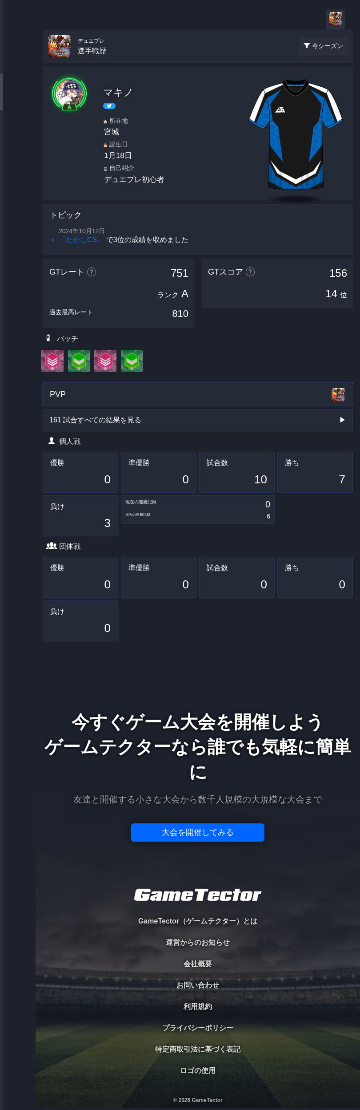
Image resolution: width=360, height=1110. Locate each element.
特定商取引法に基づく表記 (197, 1049)
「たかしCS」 (81, 239)
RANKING (17, 172)
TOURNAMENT (18, 63)
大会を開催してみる (198, 832)
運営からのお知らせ (198, 942)
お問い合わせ (197, 985)
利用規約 (198, 1006)
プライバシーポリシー (197, 1028)
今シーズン (327, 46)
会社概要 (198, 964)
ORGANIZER (18, 136)
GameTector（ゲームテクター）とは (197, 921)
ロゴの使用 (198, 1070)
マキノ (118, 92)
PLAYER (18, 99)
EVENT (17, 209)
